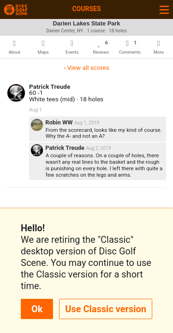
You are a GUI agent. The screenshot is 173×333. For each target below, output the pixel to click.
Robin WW (59, 122)
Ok (37, 308)
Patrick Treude (49, 86)
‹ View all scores (86, 67)
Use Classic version (105, 308)
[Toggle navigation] (164, 9)
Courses (86, 8)
